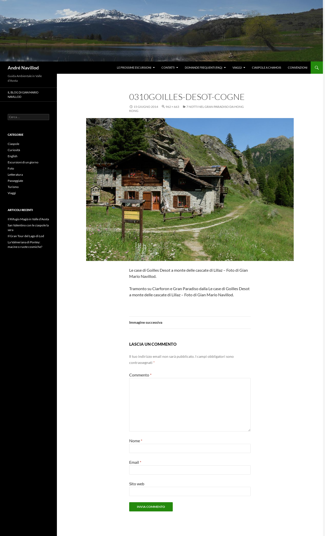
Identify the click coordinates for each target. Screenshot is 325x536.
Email (135, 462)
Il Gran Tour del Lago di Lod (26, 236)
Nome (135, 440)
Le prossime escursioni (134, 67)
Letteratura (15, 174)
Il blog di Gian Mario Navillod (23, 94)
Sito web (136, 483)
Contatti (168, 67)
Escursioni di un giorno (23, 162)
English (12, 156)
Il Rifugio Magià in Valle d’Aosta (28, 219)
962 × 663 (172, 107)
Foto (11, 168)
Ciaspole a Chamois (266, 67)
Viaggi (237, 67)
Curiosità (14, 150)
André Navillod (23, 67)
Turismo (13, 187)
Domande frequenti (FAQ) (203, 67)
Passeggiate (15, 181)
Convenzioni (297, 67)
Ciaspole (13, 144)
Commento (140, 374)
